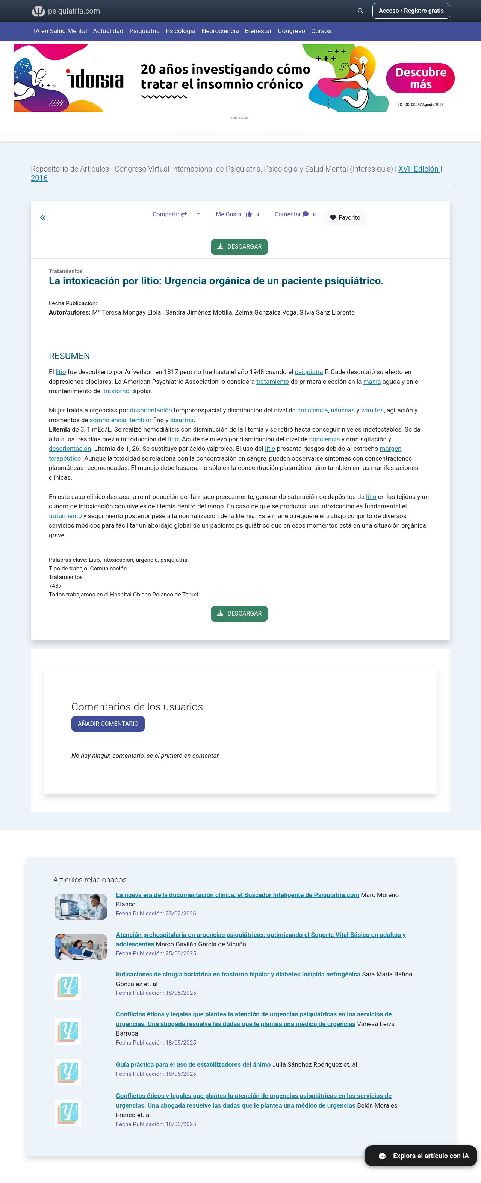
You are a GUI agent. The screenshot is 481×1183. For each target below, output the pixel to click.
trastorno (116, 391)
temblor (141, 420)
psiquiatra (309, 372)
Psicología (180, 31)
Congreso (291, 31)
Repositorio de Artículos (70, 168)
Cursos (321, 31)
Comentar (297, 214)
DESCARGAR (239, 246)
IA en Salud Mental (60, 31)
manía (372, 381)
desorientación (151, 410)
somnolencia (108, 420)
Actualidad (108, 31)
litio (61, 372)
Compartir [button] (174, 214)
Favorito (345, 217)
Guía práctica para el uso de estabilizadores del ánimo (194, 1064)
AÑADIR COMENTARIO (108, 723)
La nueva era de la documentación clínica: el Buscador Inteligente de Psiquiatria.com (237, 895)
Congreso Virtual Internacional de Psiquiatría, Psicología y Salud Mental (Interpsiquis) (255, 168)
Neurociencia (220, 31)
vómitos (372, 410)
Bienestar (258, 31)
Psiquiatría (144, 31)
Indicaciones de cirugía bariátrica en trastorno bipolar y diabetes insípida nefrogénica (238, 974)
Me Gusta (239, 214)
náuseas (343, 410)
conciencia (312, 410)
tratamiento (272, 381)
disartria (182, 420)
